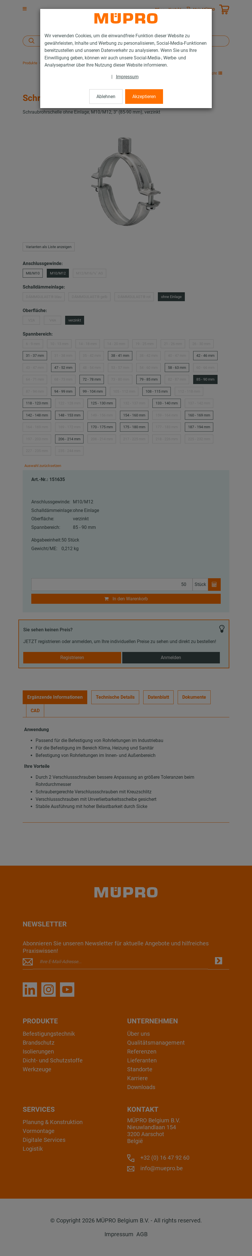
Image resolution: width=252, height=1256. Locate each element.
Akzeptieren (144, 96)
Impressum (127, 76)
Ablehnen (105, 96)
